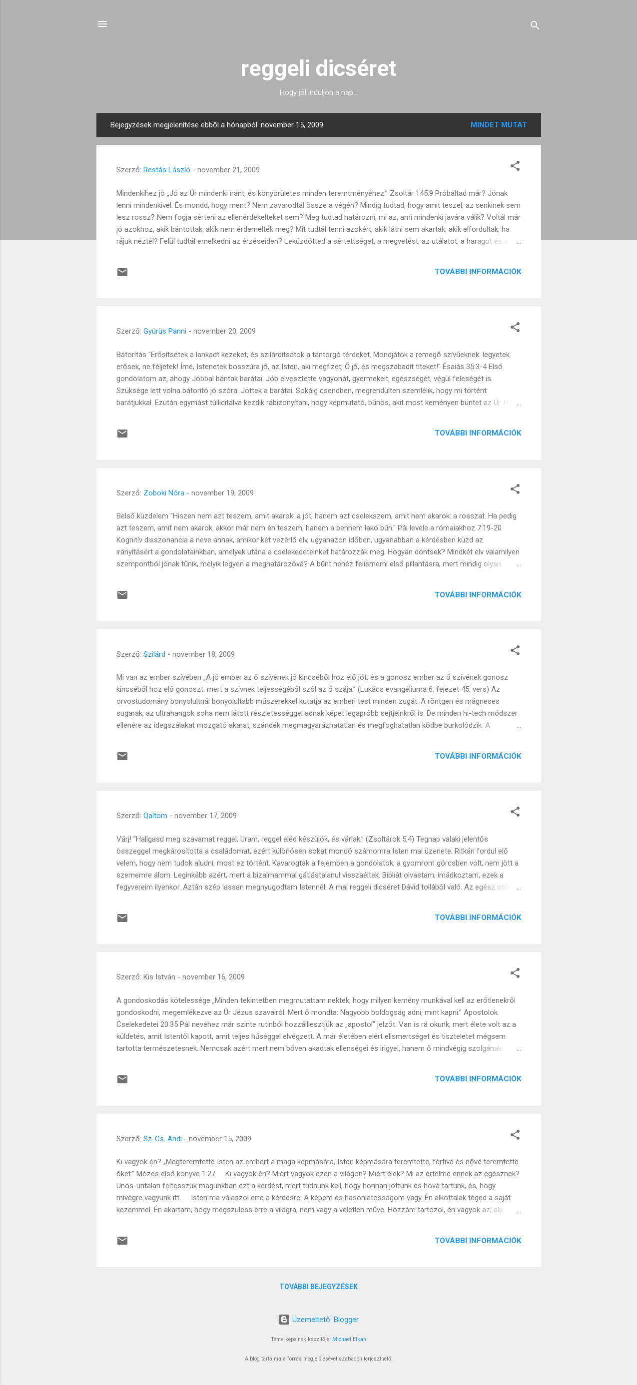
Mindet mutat (499, 124)
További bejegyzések (318, 1287)
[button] (515, 167)
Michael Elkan (349, 1339)
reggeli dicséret (319, 68)
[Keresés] (535, 27)
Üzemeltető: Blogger (318, 1319)
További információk (478, 271)
